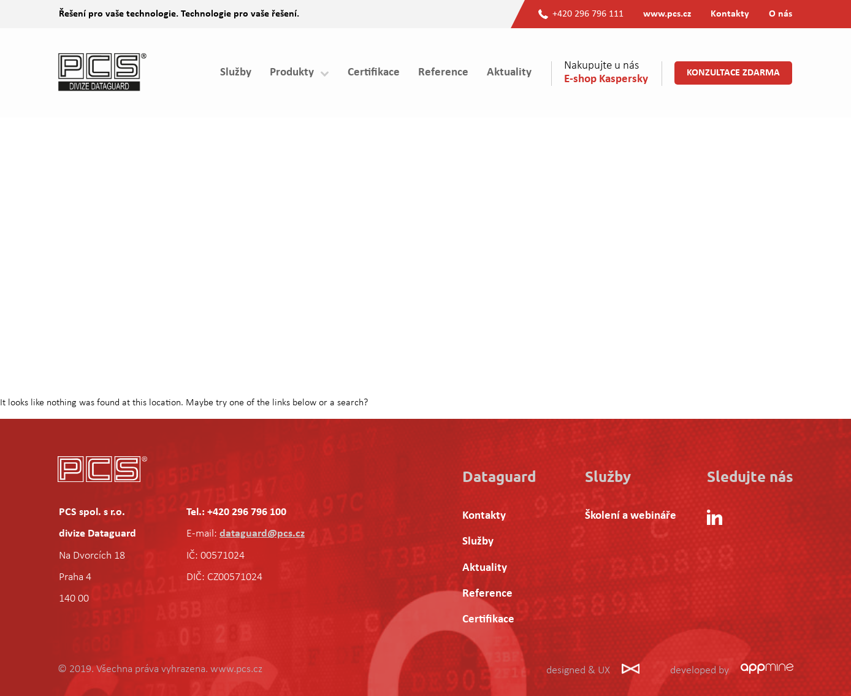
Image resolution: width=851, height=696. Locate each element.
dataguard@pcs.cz (262, 534)
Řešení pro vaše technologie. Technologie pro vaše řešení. (179, 14)
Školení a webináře (630, 516)
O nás (780, 14)
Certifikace (374, 72)
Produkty (292, 72)
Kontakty (730, 14)
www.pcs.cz (667, 14)
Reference (443, 72)
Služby (235, 72)
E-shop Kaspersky (606, 79)
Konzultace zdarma (733, 73)
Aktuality (509, 72)
